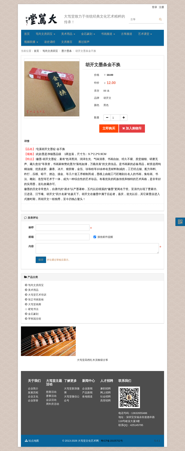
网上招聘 (105, 392)
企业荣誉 (33, 400)
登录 (154, 7)
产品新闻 (87, 392)
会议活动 (51, 399)
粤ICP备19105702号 (112, 440)
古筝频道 (126, 33)
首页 (27, 33)
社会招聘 (105, 396)
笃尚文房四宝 (45, 33)
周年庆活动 (52, 403)
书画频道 (108, 33)
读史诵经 (49, 41)
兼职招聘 (105, 388)
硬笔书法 (33, 309)
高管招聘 (105, 400)
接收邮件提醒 (103, 236)
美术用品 (68, 33)
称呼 (31, 227)
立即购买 (108, 128)
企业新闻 (87, 388)
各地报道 (87, 396)
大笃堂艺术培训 (37, 294)
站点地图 (32, 440)
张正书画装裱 (36, 299)
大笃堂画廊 (34, 304)
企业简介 (33, 388)
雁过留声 (84, 41)
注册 (161, 7)
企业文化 (33, 396)
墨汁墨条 (66, 50)
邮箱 (31, 236)
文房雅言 (66, 41)
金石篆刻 (88, 33)
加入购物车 (132, 128)
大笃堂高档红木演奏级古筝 (92, 359)
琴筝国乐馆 (34, 318)
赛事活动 (51, 395)
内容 (31, 246)
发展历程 (33, 392)
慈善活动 (51, 391)
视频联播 (31, 41)
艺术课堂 (145, 33)
